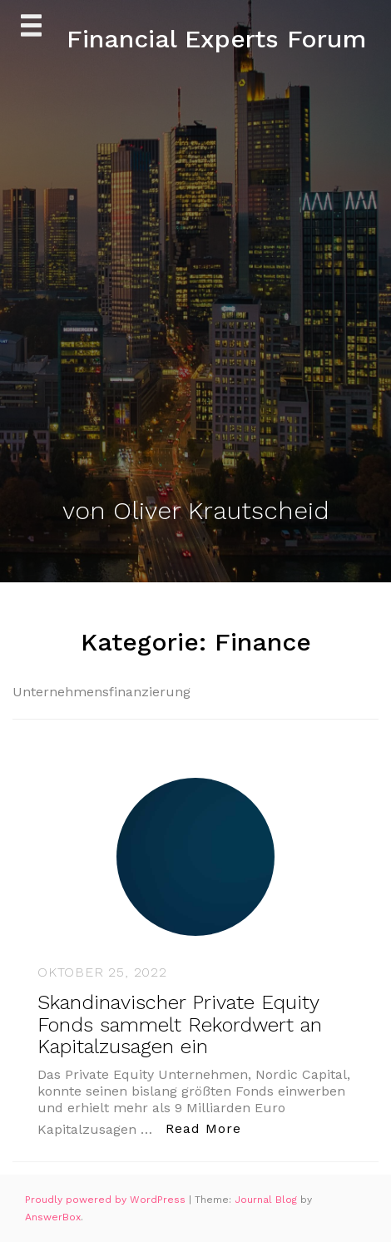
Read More (208, 1127)
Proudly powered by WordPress (107, 1199)
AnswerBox (53, 1217)
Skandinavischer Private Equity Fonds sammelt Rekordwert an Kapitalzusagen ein (179, 1024)
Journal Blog (267, 1199)
